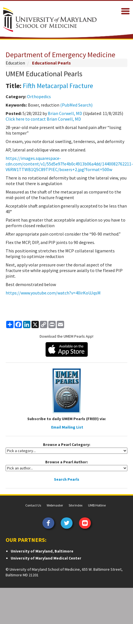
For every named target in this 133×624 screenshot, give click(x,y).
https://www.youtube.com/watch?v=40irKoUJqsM (53, 293)
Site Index (75, 505)
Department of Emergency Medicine (60, 54)
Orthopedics (39, 96)
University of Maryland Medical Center (46, 558)
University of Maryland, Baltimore (42, 551)
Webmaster (55, 505)
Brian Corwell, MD (65, 113)
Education (15, 63)
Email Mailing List (67, 427)
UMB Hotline (97, 505)
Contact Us (33, 505)
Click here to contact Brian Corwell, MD (43, 119)
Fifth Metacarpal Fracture (58, 85)
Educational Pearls (51, 63)
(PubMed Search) (76, 105)
